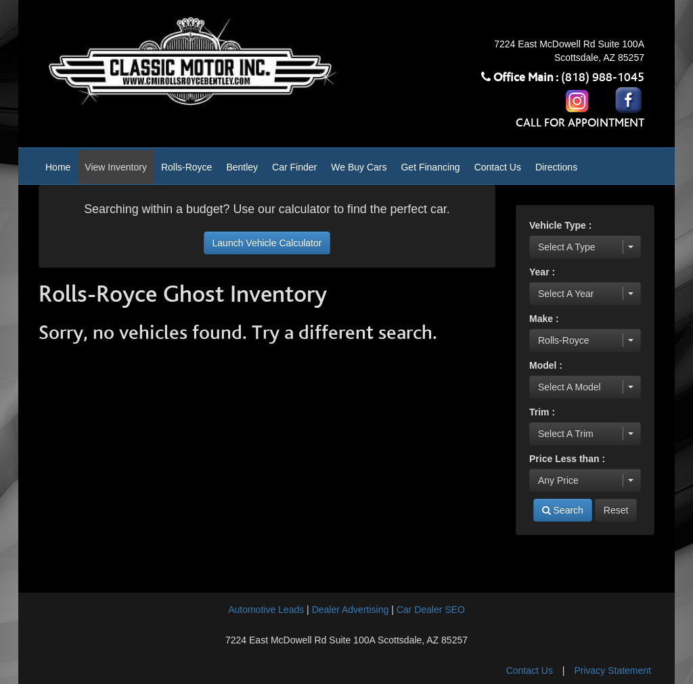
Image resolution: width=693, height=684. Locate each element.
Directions (556, 167)
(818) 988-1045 (602, 78)
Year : (542, 272)
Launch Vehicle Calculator (267, 242)
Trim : (542, 412)
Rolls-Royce (186, 167)
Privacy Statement (612, 670)
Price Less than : (567, 458)
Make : (544, 318)
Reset (616, 510)
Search (562, 510)
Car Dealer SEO (431, 609)
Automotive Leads (266, 609)
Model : (545, 365)
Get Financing (430, 167)
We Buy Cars (358, 167)
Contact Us (497, 167)
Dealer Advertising (350, 609)
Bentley (242, 167)
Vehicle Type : (560, 225)
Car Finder (294, 167)
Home (57, 167)
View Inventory (116, 167)
